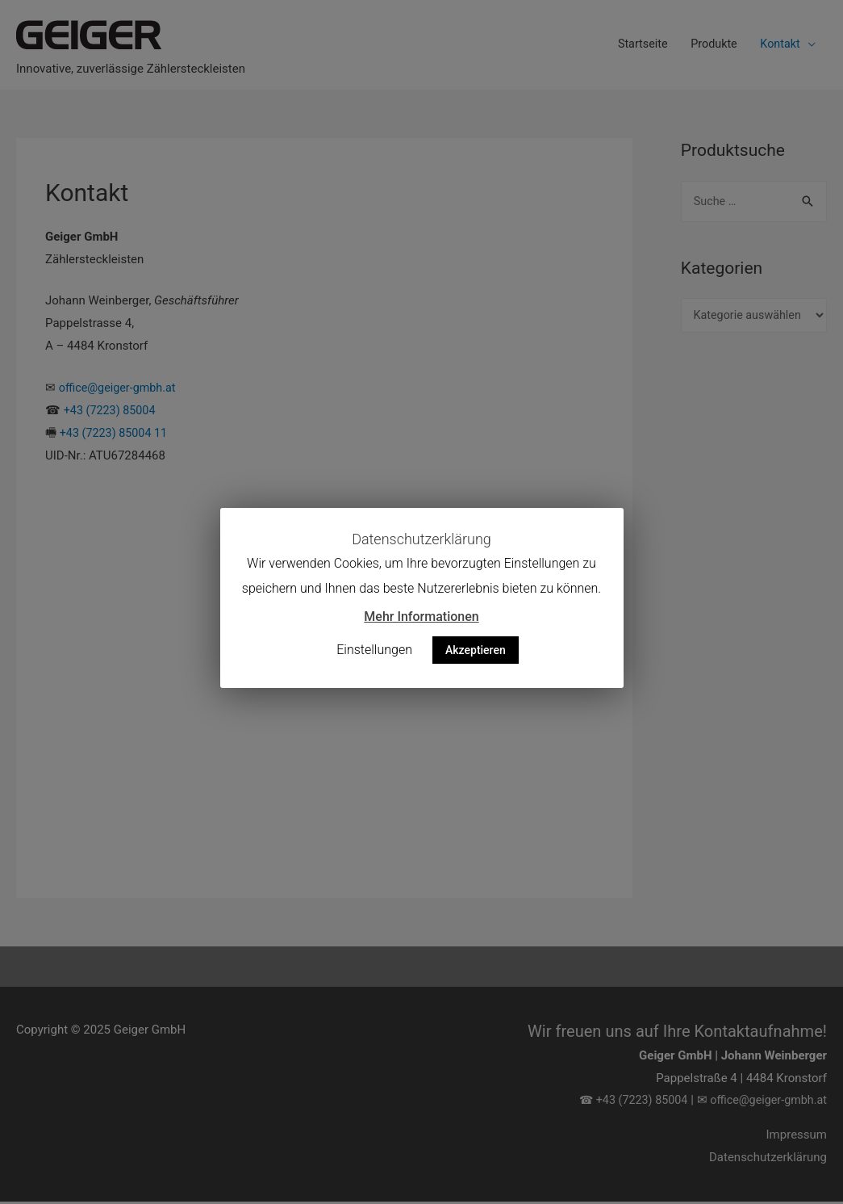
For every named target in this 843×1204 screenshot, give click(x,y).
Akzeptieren (475, 650)
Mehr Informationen (421, 616)
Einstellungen (374, 649)
